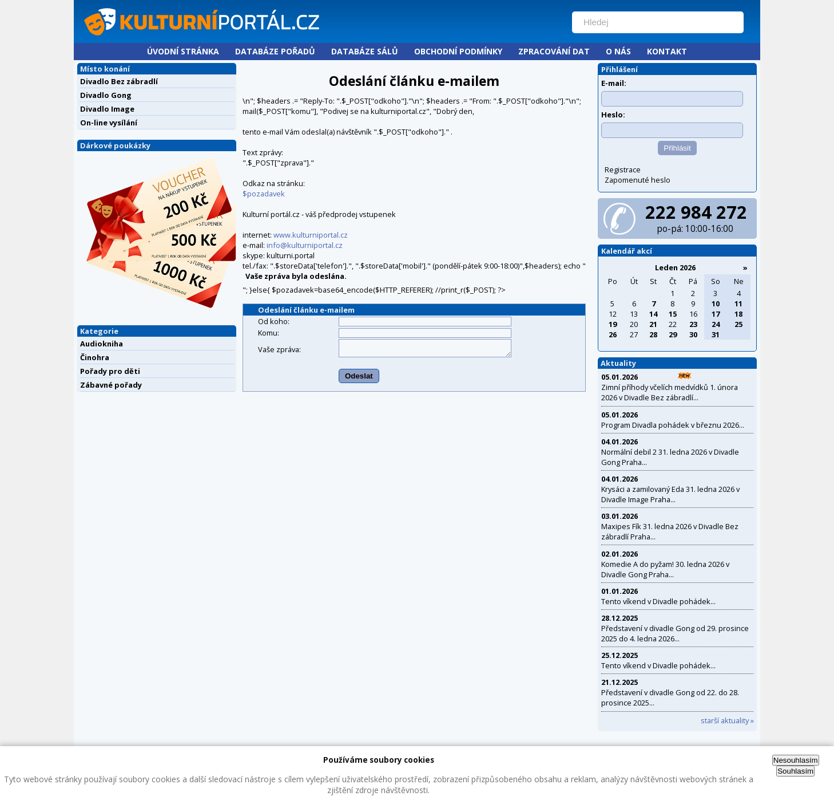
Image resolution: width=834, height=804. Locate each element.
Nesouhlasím (795, 760)
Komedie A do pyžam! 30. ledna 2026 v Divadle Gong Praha (665, 569)
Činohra (94, 357)
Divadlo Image (107, 109)
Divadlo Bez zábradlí (119, 81)
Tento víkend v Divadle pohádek (655, 601)
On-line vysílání (108, 122)
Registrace (623, 169)
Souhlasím (795, 771)
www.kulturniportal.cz (310, 235)
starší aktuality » (727, 720)
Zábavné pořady (111, 385)
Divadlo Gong (106, 95)
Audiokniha (101, 343)
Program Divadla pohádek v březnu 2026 (670, 425)
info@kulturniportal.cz (305, 245)
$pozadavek (264, 193)
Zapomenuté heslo (637, 180)
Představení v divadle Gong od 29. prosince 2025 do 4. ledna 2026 (675, 633)
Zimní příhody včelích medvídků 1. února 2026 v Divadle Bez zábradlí (669, 392)
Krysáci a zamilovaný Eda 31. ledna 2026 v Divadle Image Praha (670, 494)
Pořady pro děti (110, 371)
